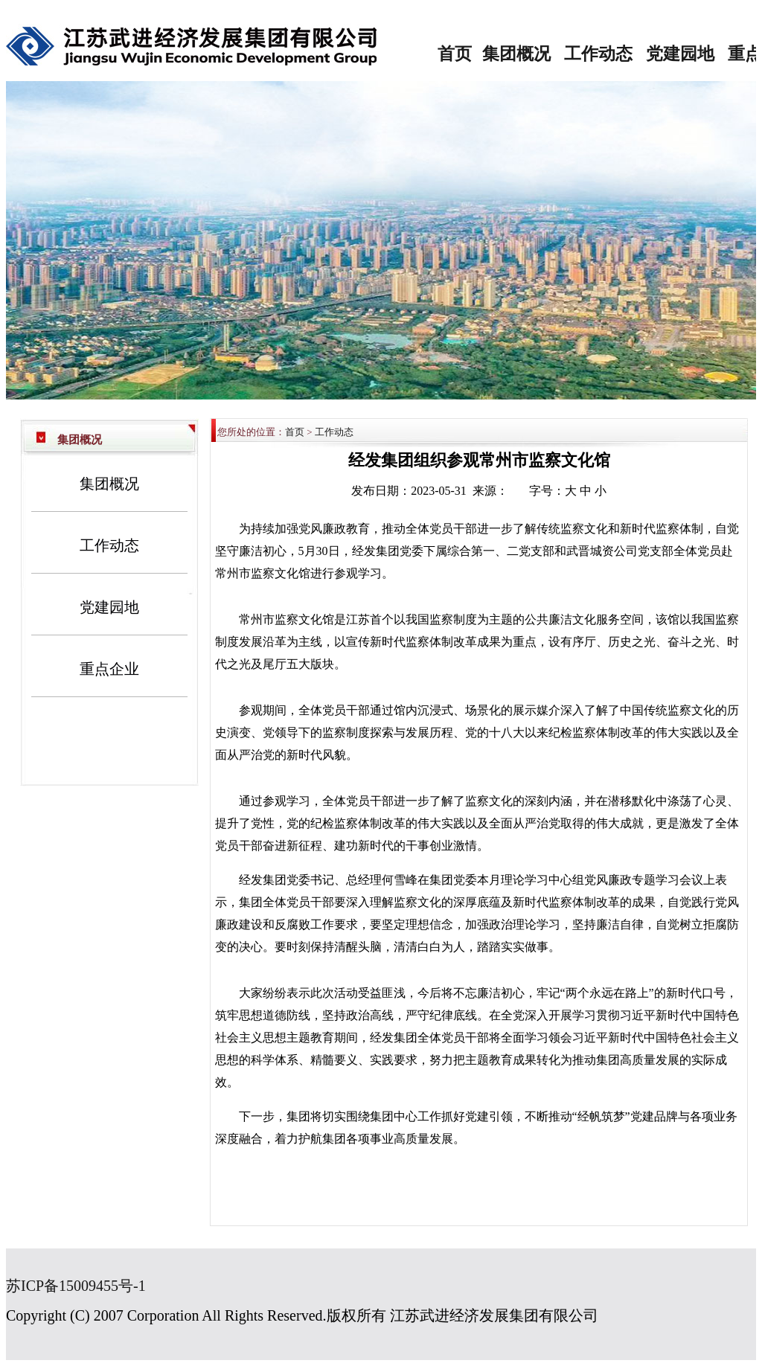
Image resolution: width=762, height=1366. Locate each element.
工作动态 (598, 54)
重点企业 (109, 669)
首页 (455, 54)
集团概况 (516, 54)
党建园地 (680, 54)
